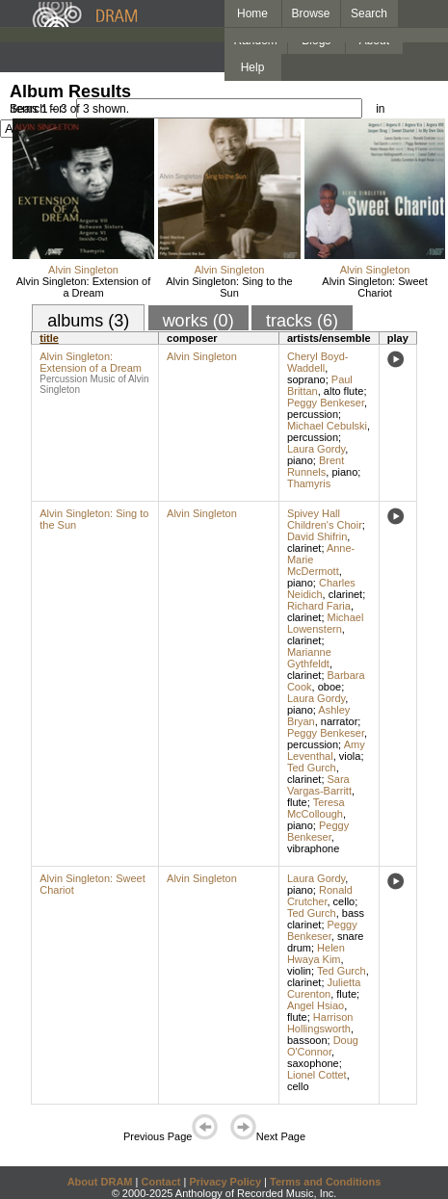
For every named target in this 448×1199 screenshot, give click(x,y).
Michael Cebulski (327, 425)
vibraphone (313, 848)
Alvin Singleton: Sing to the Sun (229, 287)
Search (369, 13)
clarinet (304, 548)
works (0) (198, 320)
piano (300, 460)
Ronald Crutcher (320, 895)
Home (252, 13)
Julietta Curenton (323, 988)
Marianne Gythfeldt (309, 657)
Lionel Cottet (317, 1075)
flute (297, 802)
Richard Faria (319, 606)
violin (299, 971)
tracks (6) (302, 320)
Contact (160, 1181)
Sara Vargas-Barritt (319, 784)
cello (344, 901)
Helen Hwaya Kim (316, 953)
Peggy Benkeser (325, 402)
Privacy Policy (225, 1181)
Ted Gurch (311, 767)
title (49, 338)
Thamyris (308, 483)
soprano (306, 379)
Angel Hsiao (315, 1005)
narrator (339, 721)
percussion (312, 414)
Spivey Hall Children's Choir (324, 519)
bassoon (307, 1040)
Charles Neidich (321, 588)
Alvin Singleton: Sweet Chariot (374, 287)
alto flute (344, 391)
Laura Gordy (316, 449)
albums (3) (88, 320)
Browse (311, 13)
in (380, 109)
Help (253, 67)
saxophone (313, 1063)
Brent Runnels (315, 466)
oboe (329, 686)
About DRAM (100, 1181)
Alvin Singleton (83, 269)
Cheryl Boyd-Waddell (318, 362)
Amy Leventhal (326, 750)
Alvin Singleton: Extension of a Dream (83, 287)
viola (350, 756)
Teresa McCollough (316, 808)
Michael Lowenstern (325, 623)
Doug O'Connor (322, 1045)
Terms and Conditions (325, 1181)
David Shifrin (317, 536)
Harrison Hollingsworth (320, 1022)
